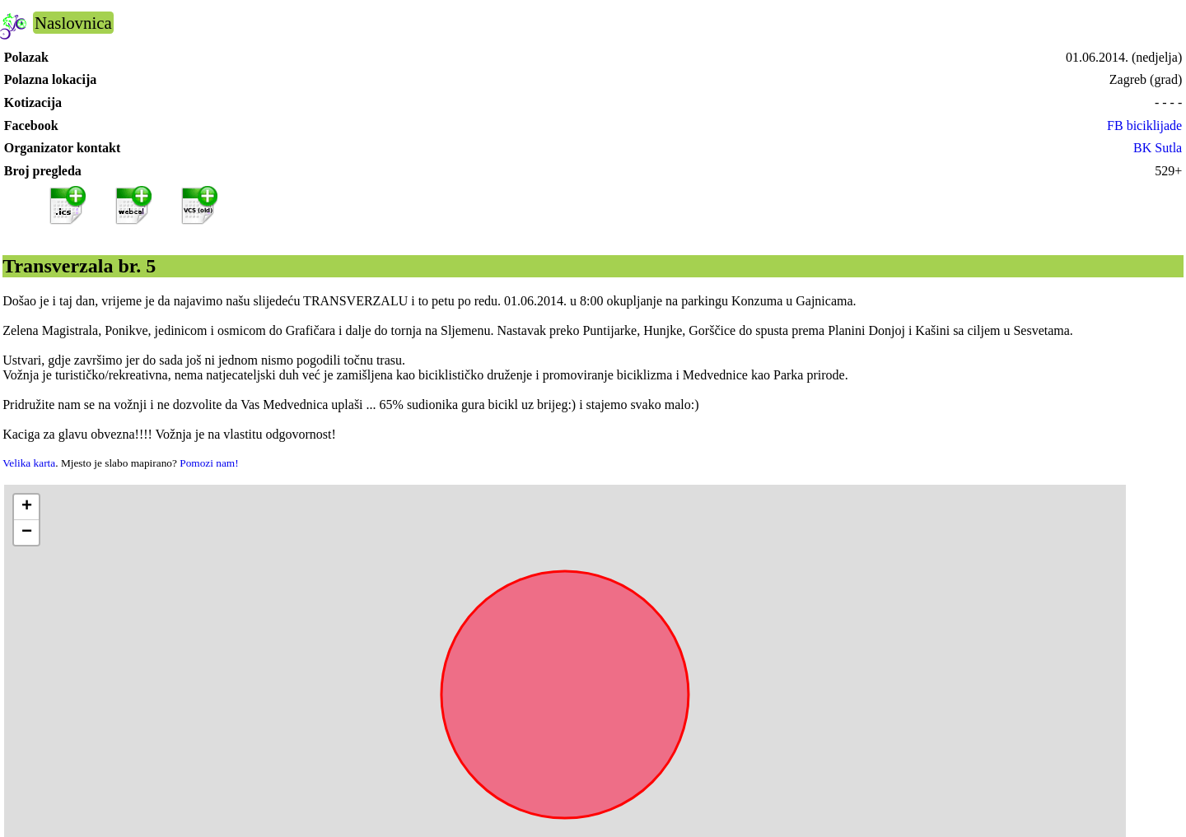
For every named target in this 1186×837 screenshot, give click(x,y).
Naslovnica (73, 22)
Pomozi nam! (209, 463)
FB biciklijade (1144, 126)
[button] (26, 507)
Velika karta (28, 463)
